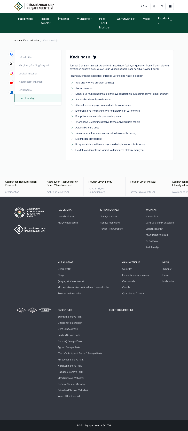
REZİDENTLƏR (65, 310)
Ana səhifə (20, 40)
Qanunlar (127, 268)
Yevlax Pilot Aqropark (111, 228)
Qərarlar (126, 287)
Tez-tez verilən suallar (69, 293)
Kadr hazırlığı (50, 40)
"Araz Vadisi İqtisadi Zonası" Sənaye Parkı (80, 353)
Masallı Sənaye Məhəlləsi (71, 377)
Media (165, 262)
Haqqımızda (65, 210)
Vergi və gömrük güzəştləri (34, 65)
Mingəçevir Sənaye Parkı (71, 359)
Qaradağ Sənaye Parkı (70, 341)
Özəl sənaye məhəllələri (70, 322)
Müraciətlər (65, 262)
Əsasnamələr (129, 281)
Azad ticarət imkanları (31, 81)
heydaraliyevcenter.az (142, 191)
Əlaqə (61, 275)
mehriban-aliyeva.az (58, 191)
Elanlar (165, 275)
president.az (12, 191)
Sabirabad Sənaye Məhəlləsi (73, 390)
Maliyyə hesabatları (68, 222)
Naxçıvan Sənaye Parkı (70, 365)
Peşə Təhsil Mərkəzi (121, 310)
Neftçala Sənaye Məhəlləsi (71, 384)
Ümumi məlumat (66, 216)
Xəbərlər (166, 268)
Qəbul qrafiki (64, 268)
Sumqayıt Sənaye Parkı (70, 316)
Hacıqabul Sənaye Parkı (70, 371)
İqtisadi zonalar (110, 210)
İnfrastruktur (25, 57)
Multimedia (168, 281)
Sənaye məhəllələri (110, 222)
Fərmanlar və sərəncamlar (135, 275)
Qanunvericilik (131, 262)
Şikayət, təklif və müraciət (71, 281)
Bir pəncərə (25, 89)
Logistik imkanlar (28, 73)
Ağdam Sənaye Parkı (69, 347)
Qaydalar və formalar (133, 293)
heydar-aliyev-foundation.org (97, 190)
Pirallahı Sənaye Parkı (69, 335)
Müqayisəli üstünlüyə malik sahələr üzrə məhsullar (83, 287)
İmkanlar (34, 40)
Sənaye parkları (108, 216)
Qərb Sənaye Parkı (68, 328)
